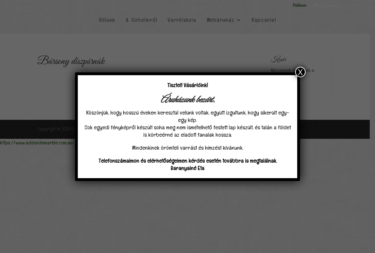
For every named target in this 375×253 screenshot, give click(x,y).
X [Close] (300, 72)
